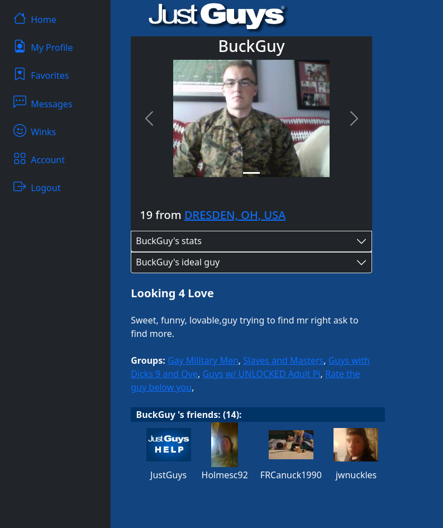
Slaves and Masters (283, 360)
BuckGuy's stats (169, 241)
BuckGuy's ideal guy (178, 262)
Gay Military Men (203, 360)
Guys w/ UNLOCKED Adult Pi (261, 374)
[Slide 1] (251, 173)
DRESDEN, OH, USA (235, 214)
